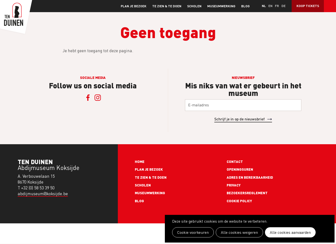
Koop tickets (307, 6)
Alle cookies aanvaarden (290, 232)
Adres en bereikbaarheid (250, 177)
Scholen (194, 6)
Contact (235, 161)
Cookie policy (239, 201)
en (270, 6)
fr (277, 6)
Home (139, 161)
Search (330, 6)
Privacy (234, 185)
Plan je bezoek (133, 6)
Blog (245, 6)
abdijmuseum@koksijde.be (43, 193)
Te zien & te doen (166, 6)
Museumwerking (221, 6)
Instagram (98, 97)
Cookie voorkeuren (193, 232)
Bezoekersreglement (247, 193)
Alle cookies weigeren (239, 232)
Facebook (88, 97)
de (283, 6)
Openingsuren (240, 169)
